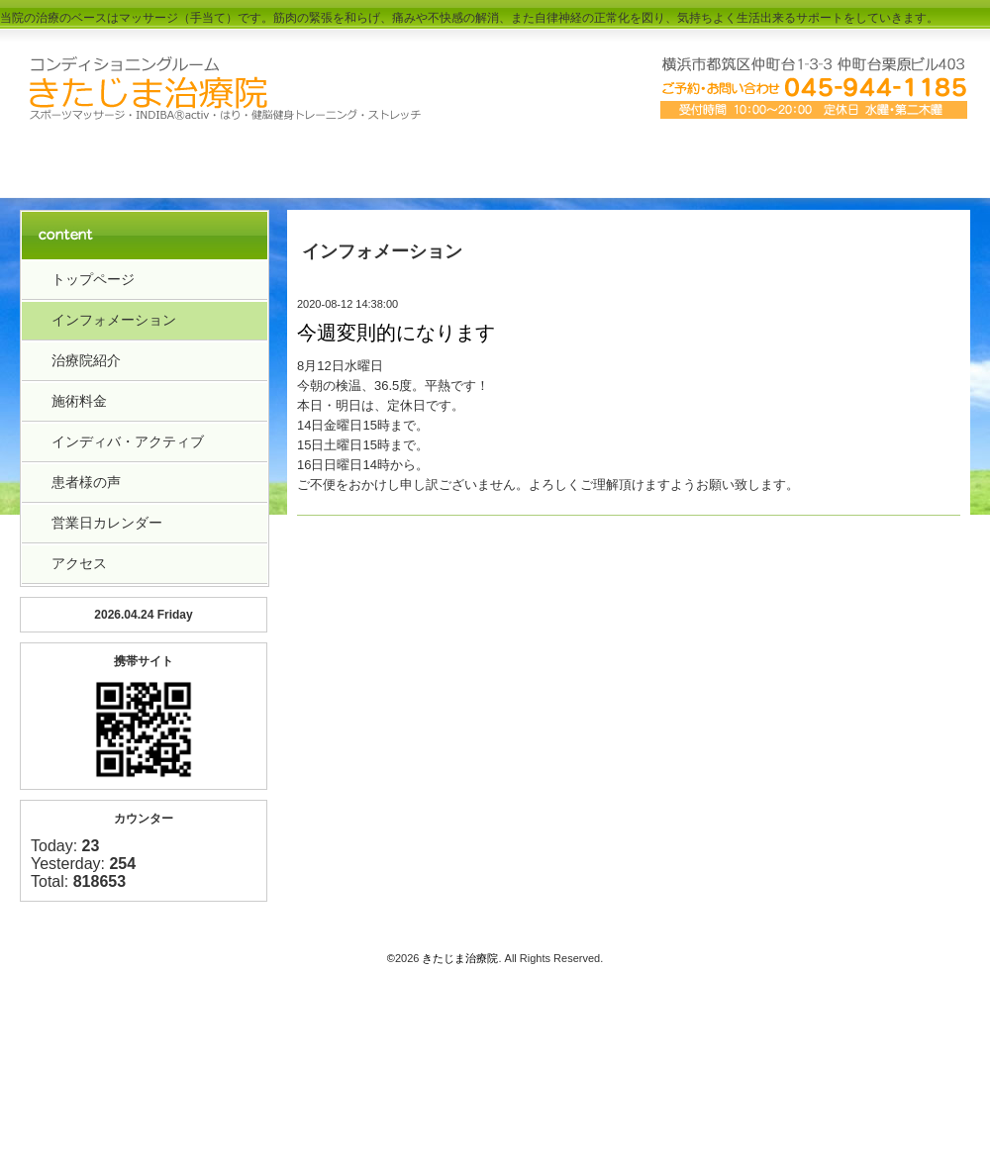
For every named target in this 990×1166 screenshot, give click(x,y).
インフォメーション (113, 320)
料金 (495, 160)
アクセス (685, 160)
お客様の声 (875, 160)
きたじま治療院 (460, 958)
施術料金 (79, 401)
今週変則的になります (396, 332)
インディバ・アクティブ (127, 441)
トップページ (93, 279)
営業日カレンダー (106, 523)
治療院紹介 (305, 160)
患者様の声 (86, 482)
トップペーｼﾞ (115, 160)
